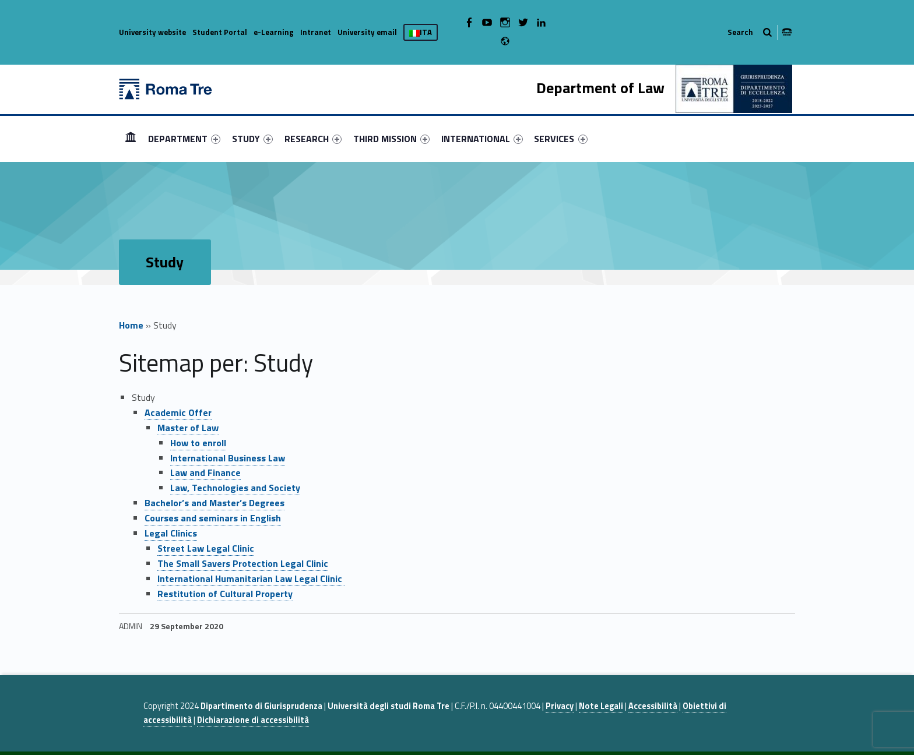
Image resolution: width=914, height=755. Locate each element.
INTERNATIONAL (482, 139)
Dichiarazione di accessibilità (253, 720)
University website (152, 32)
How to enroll (198, 443)
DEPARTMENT (184, 139)
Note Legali (601, 706)
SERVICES (560, 139)
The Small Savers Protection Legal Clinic (242, 563)
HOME (130, 138)
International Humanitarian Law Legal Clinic (250, 578)
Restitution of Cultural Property (225, 594)
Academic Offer (178, 412)
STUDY (252, 139)
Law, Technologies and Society (235, 488)
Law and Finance (205, 472)
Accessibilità (652, 706)
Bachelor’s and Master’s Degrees (214, 503)
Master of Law (188, 428)
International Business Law (227, 458)
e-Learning (274, 32)
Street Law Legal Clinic (205, 548)
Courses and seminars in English (213, 518)
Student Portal (219, 32)
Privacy (560, 706)
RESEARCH (313, 139)
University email (367, 32)
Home (131, 325)
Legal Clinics (171, 533)
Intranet (315, 32)
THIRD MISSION (391, 139)
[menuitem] (130, 138)
